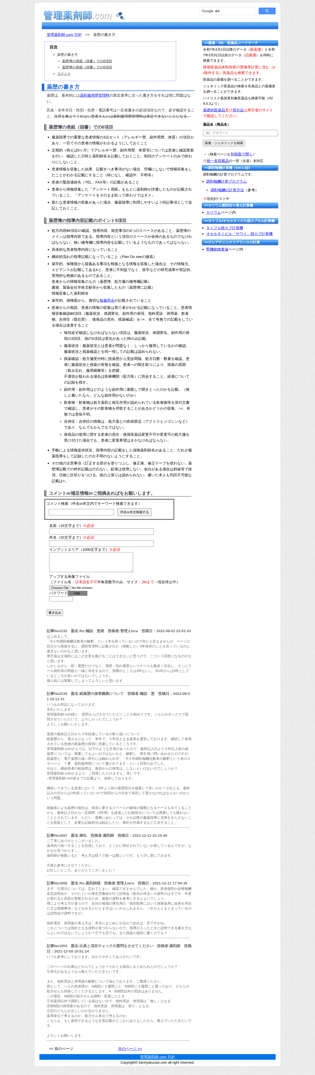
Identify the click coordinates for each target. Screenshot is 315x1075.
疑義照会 (107, 300)
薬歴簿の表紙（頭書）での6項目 (87, 61)
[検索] (227, 11)
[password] (61, 602)
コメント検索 (57, 503)
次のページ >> (130, 1052)
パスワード (68, 597)
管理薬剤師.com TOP (64, 34)
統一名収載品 (218, 161)
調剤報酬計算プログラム (226, 181)
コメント (64, 73)
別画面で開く (242, 154)
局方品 (238, 110)
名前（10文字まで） (71, 525)
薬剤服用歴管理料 (95, 95)
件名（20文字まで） (71, 537)
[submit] (224, 143)
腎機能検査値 (217, 249)
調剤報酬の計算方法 (227, 190)
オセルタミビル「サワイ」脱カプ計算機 (239, 234)
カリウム (213, 212)
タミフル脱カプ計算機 (224, 228)
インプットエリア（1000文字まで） (84, 549)
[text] (240, 133)
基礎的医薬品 (214, 110)
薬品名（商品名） (217, 124)
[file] (80, 591)
